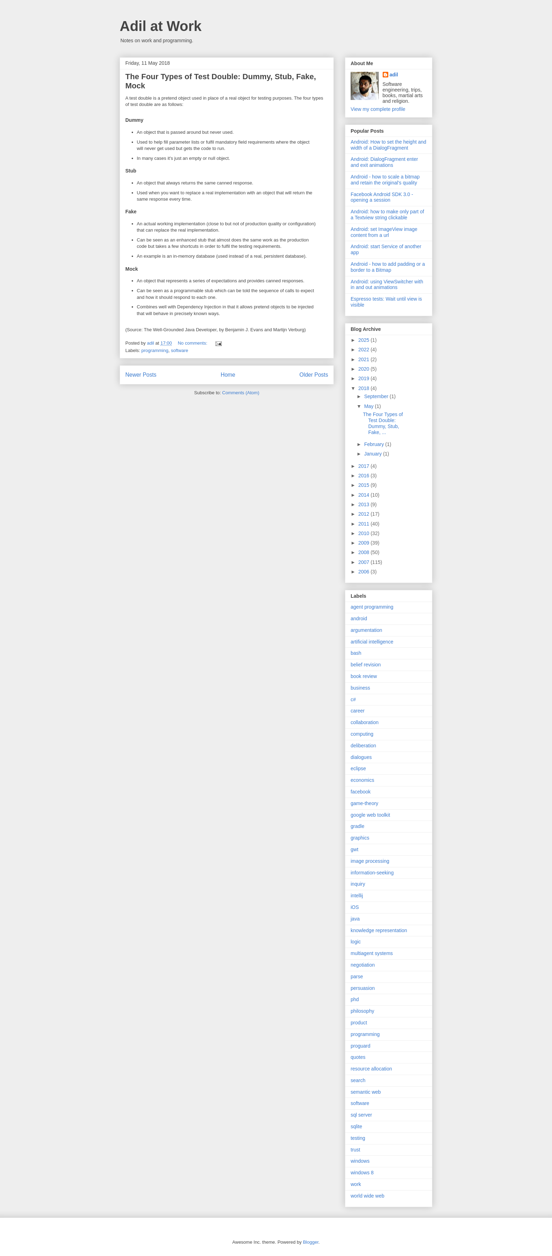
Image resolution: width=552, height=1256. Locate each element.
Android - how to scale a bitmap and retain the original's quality (385, 180)
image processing (370, 861)
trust (355, 1150)
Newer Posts (140, 375)
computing (362, 734)
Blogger (310, 1242)
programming (155, 350)
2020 (364, 369)
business (360, 688)
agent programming (372, 607)
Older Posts (314, 375)
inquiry (358, 884)
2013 (364, 504)
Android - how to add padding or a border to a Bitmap (388, 267)
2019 (364, 378)
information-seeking (372, 872)
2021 (364, 359)
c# (353, 699)
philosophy (362, 1011)
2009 (364, 543)
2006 (364, 571)
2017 (364, 466)
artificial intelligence (372, 642)
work (356, 1184)
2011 (364, 524)
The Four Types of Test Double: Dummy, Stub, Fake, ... (383, 423)
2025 (364, 340)
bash (356, 653)
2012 (364, 514)
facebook (361, 792)
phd (355, 999)
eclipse (358, 768)
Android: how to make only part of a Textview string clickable (387, 214)
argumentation (366, 630)
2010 (364, 533)
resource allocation (371, 1069)
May (369, 406)
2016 (364, 475)
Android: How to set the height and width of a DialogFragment (388, 145)
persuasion (363, 988)
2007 (364, 562)
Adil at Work (161, 26)
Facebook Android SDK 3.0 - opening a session (382, 197)
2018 (364, 388)
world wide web (367, 1196)
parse (357, 976)
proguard (360, 1046)
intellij (357, 895)
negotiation (363, 965)
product (359, 1022)
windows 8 (362, 1172)
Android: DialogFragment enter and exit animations (384, 162)
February (374, 444)
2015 (364, 485)
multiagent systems (372, 953)
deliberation (363, 745)
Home (228, 375)
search (358, 1080)
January (373, 454)
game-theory (364, 803)
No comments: (193, 343)
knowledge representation (379, 930)
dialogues (361, 757)
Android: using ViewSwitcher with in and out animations (387, 284)
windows (360, 1161)
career (358, 711)
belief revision (366, 664)
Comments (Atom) (240, 392)
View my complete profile (378, 109)
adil (394, 74)
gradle (357, 826)
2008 (364, 552)
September (376, 396)
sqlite (356, 1126)
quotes (358, 1057)
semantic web (366, 1092)
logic (356, 941)
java (355, 919)
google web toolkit (370, 815)
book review (364, 676)
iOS (355, 907)
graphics (360, 838)
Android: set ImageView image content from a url (384, 232)
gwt (354, 849)
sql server (361, 1115)
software (179, 350)
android (359, 618)
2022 (364, 349)
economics (362, 780)
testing (358, 1138)
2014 (364, 495)
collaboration (364, 722)
